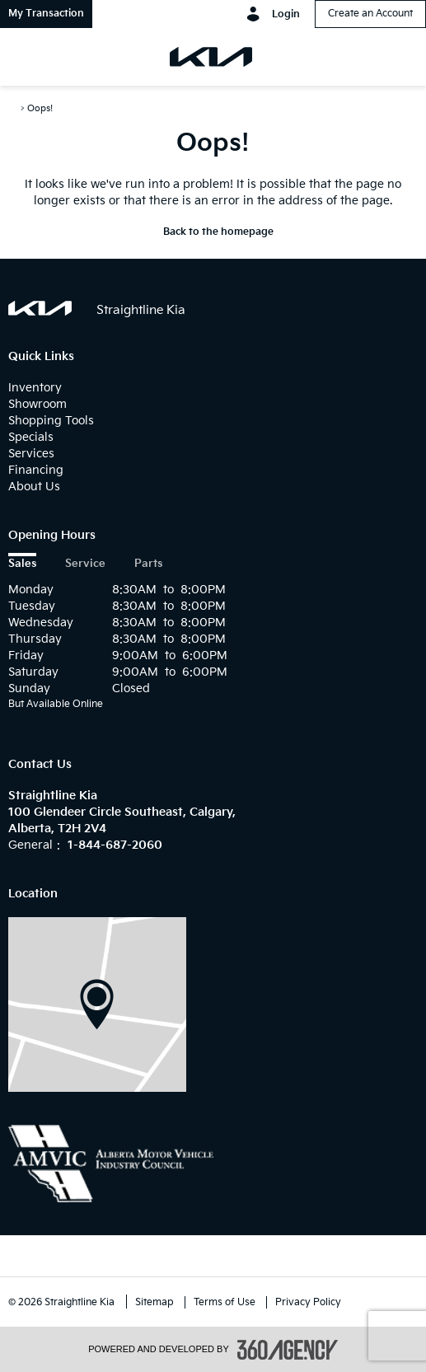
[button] (46, 14)
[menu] (28, 57)
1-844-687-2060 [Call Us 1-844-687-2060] (115, 845)
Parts (148, 564)
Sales (22, 564)
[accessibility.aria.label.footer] (287, 1350)
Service (85, 564)
